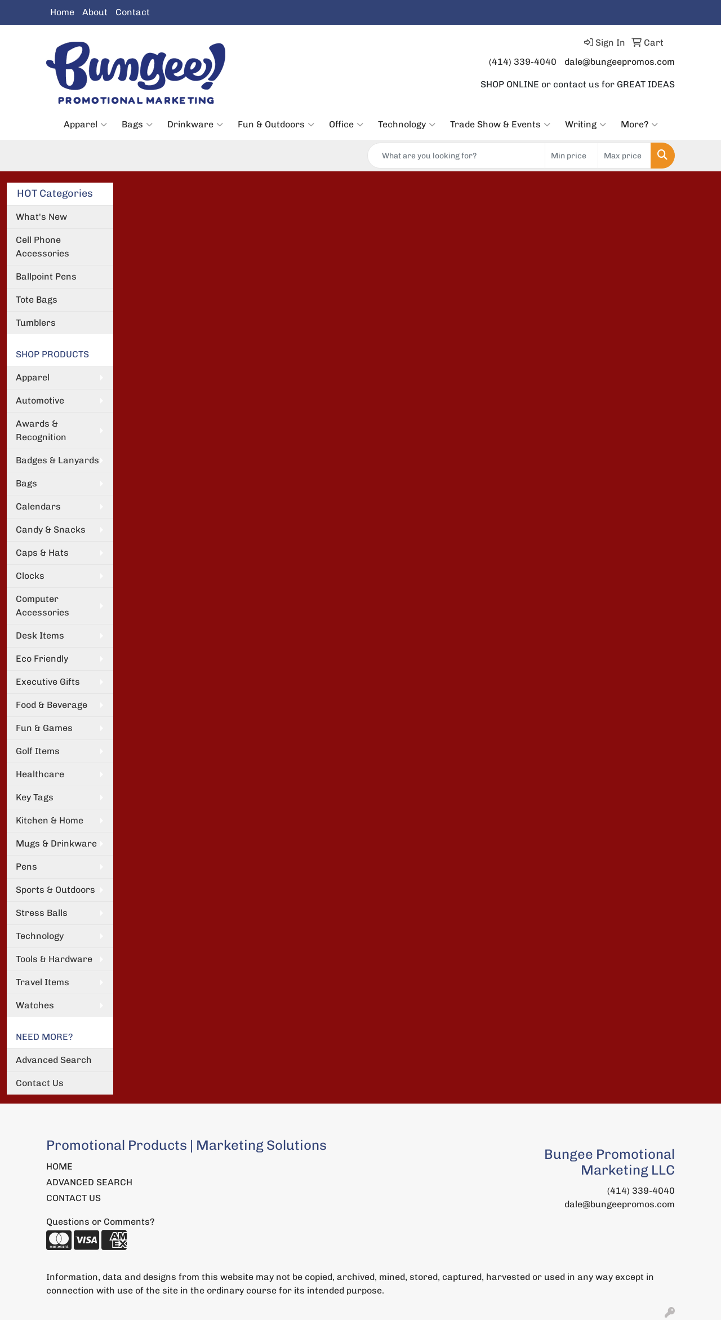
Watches (35, 1005)
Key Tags (35, 797)
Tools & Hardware (54, 959)
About (95, 12)
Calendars (38, 506)
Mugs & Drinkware (56, 843)
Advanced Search (54, 1060)
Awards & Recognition (41, 430)
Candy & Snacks (51, 529)
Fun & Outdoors (276, 124)
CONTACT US (73, 1198)
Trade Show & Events (500, 124)
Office (346, 124)
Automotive (40, 400)
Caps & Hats (42, 552)
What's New (41, 216)
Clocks (30, 575)
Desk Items (40, 635)
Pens (26, 866)
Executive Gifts (48, 681)
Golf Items (38, 751)
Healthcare (40, 774)
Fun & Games (44, 728)
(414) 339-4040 (523, 61)
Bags (137, 124)
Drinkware (195, 124)
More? (639, 124)
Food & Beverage (51, 704)
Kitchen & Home (49, 820)
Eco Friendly (42, 658)
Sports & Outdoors (55, 889)
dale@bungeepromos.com (619, 61)
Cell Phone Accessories (42, 246)
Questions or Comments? (100, 1221)
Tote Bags (36, 299)
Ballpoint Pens (46, 276)
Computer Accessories (42, 605)
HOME (59, 1166)
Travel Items (42, 982)
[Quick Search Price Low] (571, 156)
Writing (585, 124)
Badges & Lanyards (57, 460)
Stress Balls (42, 912)
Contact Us (40, 1083)
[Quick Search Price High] (624, 156)
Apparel (85, 124)
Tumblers (36, 322)
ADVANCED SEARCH (89, 1182)
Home (62, 12)
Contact (132, 12)
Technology (406, 124)
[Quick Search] (456, 156)
